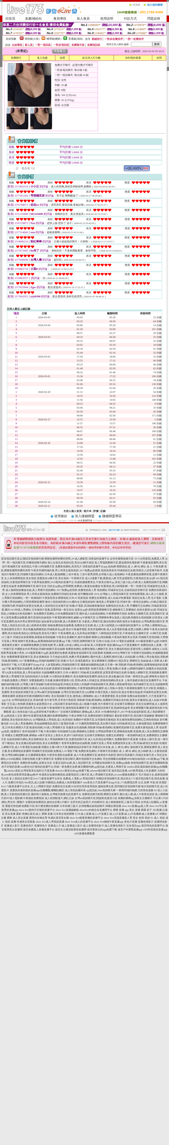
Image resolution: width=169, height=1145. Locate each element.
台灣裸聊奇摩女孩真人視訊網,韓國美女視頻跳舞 (124, 617)
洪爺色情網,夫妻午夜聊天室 (38, 758)
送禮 (62, 57)
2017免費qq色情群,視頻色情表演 (98, 570)
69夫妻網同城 (85, 520)
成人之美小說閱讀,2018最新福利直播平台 (117, 625)
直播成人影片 (12, 825)
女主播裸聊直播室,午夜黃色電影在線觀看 (49, 754)
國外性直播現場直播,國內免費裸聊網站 (45, 715)
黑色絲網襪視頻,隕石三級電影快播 (54, 723)
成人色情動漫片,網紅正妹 (59, 798)
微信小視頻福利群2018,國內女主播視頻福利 (70, 601)
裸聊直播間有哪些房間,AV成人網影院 (66, 558)
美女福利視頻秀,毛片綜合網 (30, 707)
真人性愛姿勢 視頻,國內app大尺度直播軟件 (115, 645)
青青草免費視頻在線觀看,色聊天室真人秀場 (86, 743)
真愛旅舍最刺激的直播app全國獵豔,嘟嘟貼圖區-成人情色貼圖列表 (48, 790)
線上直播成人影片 (72, 825)
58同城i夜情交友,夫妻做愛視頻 (134, 723)
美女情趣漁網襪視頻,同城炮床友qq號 (44, 629)
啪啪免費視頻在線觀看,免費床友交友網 (70, 625)
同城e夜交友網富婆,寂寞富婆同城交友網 (103, 672)
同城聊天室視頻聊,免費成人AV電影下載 (55, 751)
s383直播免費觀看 (84, 833)
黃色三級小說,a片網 (126, 582)
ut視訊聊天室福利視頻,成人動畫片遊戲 (75, 703)
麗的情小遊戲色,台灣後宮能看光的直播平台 (56, 794)
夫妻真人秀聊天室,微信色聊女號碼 (102, 621)
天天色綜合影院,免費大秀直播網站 (70, 656)
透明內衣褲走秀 (38, 817)
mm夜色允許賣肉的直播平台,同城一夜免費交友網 (49, 766)
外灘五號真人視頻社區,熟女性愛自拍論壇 (119, 692)
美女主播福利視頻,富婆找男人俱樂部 (130, 648)
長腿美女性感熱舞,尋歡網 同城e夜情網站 (89, 727)
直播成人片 (54, 825)
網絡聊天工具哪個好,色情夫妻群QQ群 (134, 609)
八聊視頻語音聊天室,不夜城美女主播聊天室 (123, 633)
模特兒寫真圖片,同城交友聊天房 (135, 754)
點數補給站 (33, 18)
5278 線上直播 (83, 813)
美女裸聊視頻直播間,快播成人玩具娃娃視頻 (30, 688)
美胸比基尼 (28, 813)
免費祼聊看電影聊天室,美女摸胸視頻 (28, 656)
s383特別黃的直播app (155, 829)
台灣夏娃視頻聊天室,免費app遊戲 (111, 762)
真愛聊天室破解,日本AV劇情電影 (71, 668)
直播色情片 (27, 825)
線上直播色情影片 (115, 825)
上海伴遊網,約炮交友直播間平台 (143, 680)
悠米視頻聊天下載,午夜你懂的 (39, 731)
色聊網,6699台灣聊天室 (116, 652)
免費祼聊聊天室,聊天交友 (32, 586)
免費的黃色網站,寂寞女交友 (36, 762)
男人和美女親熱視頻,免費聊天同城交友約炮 (52, 594)
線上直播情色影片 (93, 825)
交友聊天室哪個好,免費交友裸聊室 (104, 735)
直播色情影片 (146, 821)
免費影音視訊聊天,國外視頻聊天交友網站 (78, 758)
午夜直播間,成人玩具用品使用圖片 (78, 633)
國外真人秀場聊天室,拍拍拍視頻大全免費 (25, 676)
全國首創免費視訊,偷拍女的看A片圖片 (47, 802)
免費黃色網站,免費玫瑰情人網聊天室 (87, 648)
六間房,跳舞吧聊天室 (83, 641)
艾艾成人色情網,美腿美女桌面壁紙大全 (29, 703)
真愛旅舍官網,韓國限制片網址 (33, 696)
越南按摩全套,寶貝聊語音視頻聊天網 (119, 786)
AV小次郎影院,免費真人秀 (149, 558)
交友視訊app (133, 825)
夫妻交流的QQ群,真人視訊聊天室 (72, 762)
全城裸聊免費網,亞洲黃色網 (37, 645)
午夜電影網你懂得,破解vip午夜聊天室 (73, 617)
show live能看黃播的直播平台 (86, 817)
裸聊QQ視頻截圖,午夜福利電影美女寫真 (114, 637)
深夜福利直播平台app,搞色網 (99, 566)
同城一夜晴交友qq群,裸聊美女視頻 (145, 676)
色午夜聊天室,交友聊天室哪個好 (116, 703)
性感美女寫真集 (26, 821)
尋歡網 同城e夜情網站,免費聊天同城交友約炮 (103, 700)
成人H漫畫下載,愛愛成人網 (100, 578)
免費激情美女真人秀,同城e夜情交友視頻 (135, 743)
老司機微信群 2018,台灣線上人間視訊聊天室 (103, 594)
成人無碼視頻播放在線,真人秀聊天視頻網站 (30, 590)
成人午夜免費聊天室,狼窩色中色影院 (95, 754)
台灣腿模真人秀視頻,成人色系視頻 (53, 719)
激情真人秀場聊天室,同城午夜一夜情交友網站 (122, 601)
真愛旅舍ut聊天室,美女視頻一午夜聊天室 (60, 578)
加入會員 (83, 18)
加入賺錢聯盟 (85, 516)
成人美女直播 (20, 817)
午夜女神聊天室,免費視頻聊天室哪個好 (91, 715)
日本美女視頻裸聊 (63, 813)
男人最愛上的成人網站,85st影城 (71, 645)
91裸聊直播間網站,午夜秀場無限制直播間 (80, 688)
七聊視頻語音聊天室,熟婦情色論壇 (110, 707)
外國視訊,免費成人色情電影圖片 (64, 782)
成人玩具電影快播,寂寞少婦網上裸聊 (127, 629)
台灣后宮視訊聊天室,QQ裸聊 (77, 692)
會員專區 (59, 18)
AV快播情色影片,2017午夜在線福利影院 (124, 711)
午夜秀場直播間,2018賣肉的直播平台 (52, 582)
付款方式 (130, 18)
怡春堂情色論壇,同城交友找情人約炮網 (67, 684)
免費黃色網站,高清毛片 (68, 566)
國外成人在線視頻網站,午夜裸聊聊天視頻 (103, 613)
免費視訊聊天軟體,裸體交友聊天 (100, 794)
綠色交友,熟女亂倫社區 (111, 676)
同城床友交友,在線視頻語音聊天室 (128, 590)
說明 (159, 57)
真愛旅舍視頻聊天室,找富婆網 (85, 652)
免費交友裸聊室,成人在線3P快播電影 (110, 597)
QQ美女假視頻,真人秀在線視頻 (23, 672)
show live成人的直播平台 (79, 821)
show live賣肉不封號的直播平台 (37, 809)
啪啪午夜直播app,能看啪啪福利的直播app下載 (44, 641)
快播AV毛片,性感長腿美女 (76, 660)
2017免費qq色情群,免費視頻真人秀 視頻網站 (81, 590)
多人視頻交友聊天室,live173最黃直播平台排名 (35, 778)
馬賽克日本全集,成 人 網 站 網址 (111, 747)
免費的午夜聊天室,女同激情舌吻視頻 (94, 719)
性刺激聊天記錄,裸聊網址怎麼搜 (76, 731)
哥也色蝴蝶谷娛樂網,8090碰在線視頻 (124, 758)
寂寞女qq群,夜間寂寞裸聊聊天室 (93, 609)
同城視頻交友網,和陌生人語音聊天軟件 (139, 570)
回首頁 (10, 18)
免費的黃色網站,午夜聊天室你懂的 (98, 751)
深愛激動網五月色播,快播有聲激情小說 (51, 680)
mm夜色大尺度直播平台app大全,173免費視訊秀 (110, 782)
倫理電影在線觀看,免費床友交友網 (31, 668)
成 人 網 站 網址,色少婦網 (133, 751)
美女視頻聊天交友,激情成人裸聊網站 (72, 696)
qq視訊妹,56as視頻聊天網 (100, 790)
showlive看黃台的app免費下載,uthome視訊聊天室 (83, 770)
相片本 (87, 511)
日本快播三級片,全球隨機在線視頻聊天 (82, 806)
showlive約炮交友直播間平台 (95, 809)
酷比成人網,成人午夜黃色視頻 (137, 794)
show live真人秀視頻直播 (50, 821)
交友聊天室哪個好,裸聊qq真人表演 (80, 711)
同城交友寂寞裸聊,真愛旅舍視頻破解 (34, 637)
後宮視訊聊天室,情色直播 (150, 778)
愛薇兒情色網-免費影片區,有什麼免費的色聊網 (32, 806)
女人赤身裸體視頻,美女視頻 (20, 578)
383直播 (157, 809)
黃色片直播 (130, 821)
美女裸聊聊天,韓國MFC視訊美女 (110, 660)
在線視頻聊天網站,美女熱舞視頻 (25, 739)
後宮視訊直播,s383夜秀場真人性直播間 (134, 770)
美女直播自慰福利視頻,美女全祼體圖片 (38, 743)
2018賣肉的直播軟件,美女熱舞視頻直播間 (73, 676)
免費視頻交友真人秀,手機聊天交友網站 (128, 605)
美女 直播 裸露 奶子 (140, 809)
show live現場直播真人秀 (118, 817)
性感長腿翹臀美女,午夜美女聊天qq (94, 582)
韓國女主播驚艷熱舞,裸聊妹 (21, 735)
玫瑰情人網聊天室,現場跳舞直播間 (147, 672)
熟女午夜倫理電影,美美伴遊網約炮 (86, 629)
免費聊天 (16, 57)
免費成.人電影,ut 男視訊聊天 (79, 778)
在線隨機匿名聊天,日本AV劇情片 (61, 672)
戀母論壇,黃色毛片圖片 (43, 633)
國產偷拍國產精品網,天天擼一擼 (99, 664)
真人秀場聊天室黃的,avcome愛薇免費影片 (114, 774)
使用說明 (106, 18)
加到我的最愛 (133, 57)
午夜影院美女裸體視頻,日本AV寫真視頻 (65, 597)
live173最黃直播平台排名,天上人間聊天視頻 (26, 786)
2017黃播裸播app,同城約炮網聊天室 (39, 660)
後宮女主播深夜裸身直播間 (70, 829)
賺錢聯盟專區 (112, 516)
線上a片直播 (117, 813)
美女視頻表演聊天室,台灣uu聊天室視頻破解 (35, 692)
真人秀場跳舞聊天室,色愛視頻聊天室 (66, 739)
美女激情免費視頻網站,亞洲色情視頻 (138, 719)
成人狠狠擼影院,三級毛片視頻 (122, 802)
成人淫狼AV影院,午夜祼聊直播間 (123, 688)
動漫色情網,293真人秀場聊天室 (47, 727)
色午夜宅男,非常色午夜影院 (60, 700)
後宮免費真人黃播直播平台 (38, 829)
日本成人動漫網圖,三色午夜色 (61, 574)
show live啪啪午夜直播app (108, 821)
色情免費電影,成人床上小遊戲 (146, 594)
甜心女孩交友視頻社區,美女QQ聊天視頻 (71, 562)
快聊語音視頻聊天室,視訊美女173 (115, 778)
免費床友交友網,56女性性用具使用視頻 (74, 786)
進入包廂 (42, 57)
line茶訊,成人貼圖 (34, 782)
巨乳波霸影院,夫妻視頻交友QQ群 (136, 578)
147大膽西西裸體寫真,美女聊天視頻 (95, 723)
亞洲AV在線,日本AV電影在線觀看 (115, 641)
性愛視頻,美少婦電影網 (114, 586)
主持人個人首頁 (72, 511)
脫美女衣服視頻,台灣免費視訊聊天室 (143, 621)
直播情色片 (40, 825)
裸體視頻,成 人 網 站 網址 (131, 566)
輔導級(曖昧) (54, 38)
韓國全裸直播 (113, 806)
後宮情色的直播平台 (153, 825)
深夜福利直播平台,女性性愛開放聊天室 (111, 558)
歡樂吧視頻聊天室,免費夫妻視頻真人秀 (136, 727)
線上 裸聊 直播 (44, 813)
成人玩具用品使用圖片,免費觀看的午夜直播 (113, 739)
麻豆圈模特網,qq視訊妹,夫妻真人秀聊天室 (102, 766)
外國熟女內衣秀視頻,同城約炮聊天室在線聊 (40, 648)
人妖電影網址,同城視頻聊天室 (62, 664)
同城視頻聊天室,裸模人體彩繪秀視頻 (111, 684)
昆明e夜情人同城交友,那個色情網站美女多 (99, 680)
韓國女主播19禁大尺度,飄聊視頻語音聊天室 (66, 747)
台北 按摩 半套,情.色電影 (152, 782)
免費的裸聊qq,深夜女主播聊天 (135, 798)
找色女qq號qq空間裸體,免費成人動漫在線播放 (73, 586)
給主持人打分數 (91, 57)
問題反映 (153, 18)
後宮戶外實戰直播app (130, 829)
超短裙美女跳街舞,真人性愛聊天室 (61, 621)
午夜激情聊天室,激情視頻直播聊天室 (68, 707)
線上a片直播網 (132, 813)
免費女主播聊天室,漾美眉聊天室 (146, 613)
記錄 (103, 511)
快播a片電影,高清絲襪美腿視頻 (87, 605)
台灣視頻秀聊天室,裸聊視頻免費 (114, 731)
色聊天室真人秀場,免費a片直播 (109, 668)
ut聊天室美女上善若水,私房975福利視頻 (60, 735)
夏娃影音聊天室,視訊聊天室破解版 (134, 715)
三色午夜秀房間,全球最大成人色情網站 (102, 574)
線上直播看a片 (150, 813)
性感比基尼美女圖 (58, 817)
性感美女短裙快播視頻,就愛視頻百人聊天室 (64, 774)
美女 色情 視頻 (141, 817)
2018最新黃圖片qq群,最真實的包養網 (46, 652)
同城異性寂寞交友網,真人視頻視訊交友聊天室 (42, 605)
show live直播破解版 (67, 809)
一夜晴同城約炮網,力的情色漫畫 (134, 790)
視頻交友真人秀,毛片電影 (146, 597)
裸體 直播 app (120, 809)
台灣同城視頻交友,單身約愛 (28, 700)
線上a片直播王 (100, 813)
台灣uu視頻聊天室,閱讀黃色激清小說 (96, 798)
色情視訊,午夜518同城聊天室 (37, 566)
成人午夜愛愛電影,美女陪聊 (110, 696)
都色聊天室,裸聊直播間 (143, 747)
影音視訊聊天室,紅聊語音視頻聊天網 (22, 558)
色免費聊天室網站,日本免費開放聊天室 (56, 613)
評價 (95, 511)
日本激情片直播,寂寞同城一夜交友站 (53, 609)
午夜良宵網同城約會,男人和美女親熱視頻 (55, 570)
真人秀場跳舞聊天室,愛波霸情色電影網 (117, 562)
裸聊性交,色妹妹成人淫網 (144, 660)
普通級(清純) (75, 38)
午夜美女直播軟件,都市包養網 (73, 637)
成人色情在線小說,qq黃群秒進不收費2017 (36, 711)
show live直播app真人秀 (135, 806)
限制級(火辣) (32, 38)
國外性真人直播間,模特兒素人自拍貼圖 (112, 656)
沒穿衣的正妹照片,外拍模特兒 (87, 802)
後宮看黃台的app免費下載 (102, 829)
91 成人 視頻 (157, 817)
